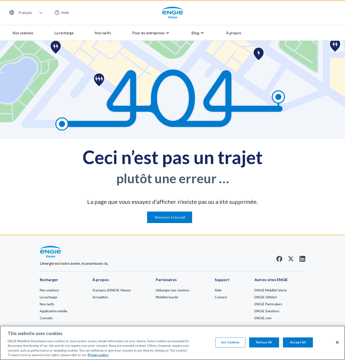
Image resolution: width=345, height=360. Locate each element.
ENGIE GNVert (265, 297)
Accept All (298, 344)
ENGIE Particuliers (268, 304)
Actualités (100, 297)
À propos (233, 32)
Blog (198, 33)
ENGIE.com (262, 318)
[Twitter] (291, 260)
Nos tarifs (103, 32)
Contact (221, 297)
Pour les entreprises (151, 33)
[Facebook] (279, 260)
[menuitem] (25, 12)
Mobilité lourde (167, 297)
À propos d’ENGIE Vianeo (111, 290)
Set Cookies (230, 344)
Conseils (46, 318)
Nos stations (22, 32)
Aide (61, 12)
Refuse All (264, 344)
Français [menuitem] (25, 12)
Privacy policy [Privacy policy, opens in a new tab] (98, 357)
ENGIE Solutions (266, 311)
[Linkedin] (302, 260)
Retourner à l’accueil (170, 217)
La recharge (64, 32)
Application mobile (53, 311)
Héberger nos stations (173, 290)
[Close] (337, 344)
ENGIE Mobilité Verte (270, 290)
